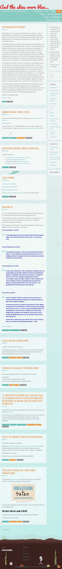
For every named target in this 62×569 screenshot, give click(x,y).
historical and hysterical (53, 20)
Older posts (5, 529)
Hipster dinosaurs (6, 123)
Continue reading (7, 97)
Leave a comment (9, 101)
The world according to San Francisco (15, 159)
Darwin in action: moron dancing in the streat (13, 192)
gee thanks (11, 385)
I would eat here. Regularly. (9, 184)
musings (53, 11)
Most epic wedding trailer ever (9, 190)
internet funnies (12, 459)
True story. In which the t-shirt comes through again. (18, 472)
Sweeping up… (8, 207)
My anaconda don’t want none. (10, 187)
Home (58, 11)
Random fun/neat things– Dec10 (15, 112)
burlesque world (55, 17)
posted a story (15, 479)
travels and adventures (53, 14)
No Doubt (42, 14)
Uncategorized (53, 137)
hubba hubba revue (21, 137)
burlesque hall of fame (31, 424)
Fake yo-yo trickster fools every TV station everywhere (24, 446)
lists (47, 11)
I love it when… (53, 103)
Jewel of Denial (9, 412)
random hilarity (38, 11)
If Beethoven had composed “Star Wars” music (18, 163)
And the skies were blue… (24, 7)
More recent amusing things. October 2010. (20, 148)
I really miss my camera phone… (15, 340)
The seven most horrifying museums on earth (18, 157)
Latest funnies (8, 177)
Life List (52, 106)
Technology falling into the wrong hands (20, 368)
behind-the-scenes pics (23, 161)
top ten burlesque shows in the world (33, 128)
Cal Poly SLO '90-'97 (54, 90)
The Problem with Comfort (13, 27)
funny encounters (12, 357)
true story (19, 357)
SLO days (46, 17)
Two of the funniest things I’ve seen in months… (22, 436)
